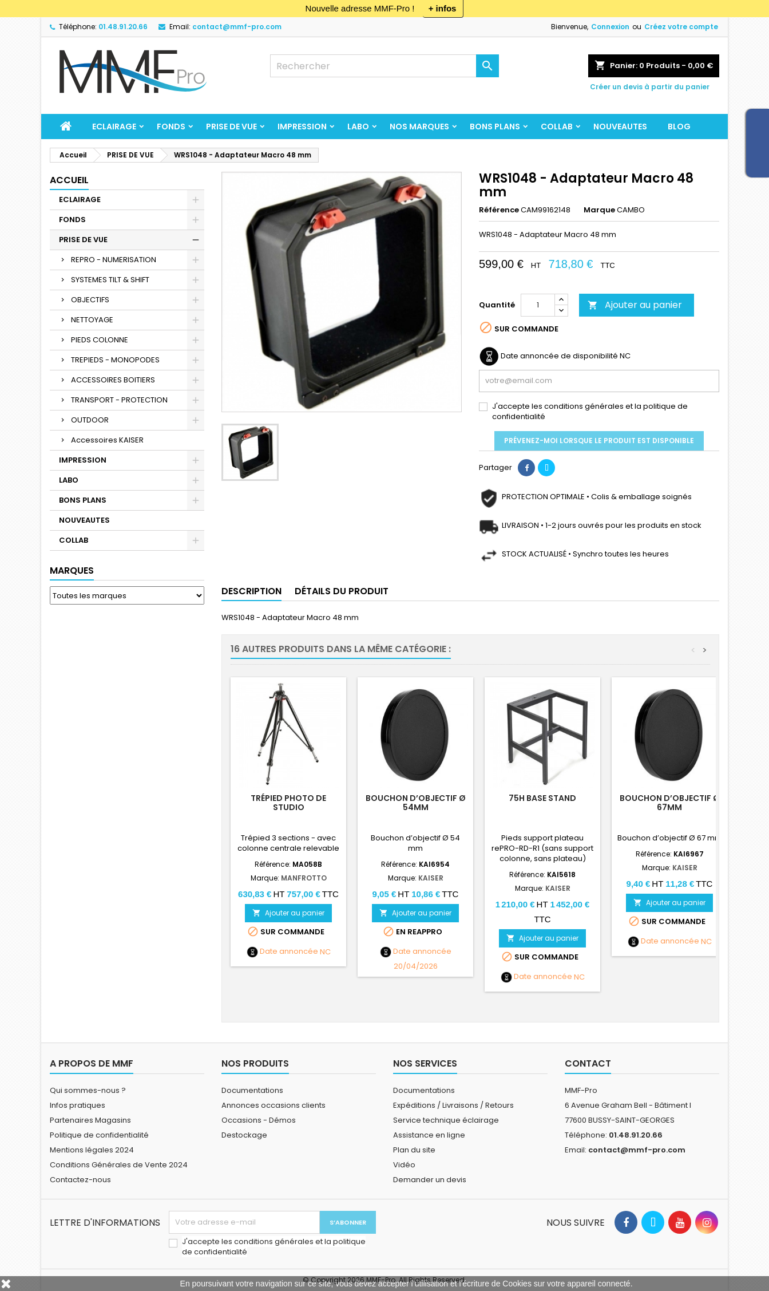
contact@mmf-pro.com (237, 26)
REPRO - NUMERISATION (113, 259)
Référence (499, 210)
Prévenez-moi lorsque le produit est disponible (599, 440)
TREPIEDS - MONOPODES (115, 359)
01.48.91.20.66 (123, 26)
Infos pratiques (77, 1105)
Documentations (252, 1090)
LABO (358, 126)
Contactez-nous (80, 1179)
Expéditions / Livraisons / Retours (453, 1105)
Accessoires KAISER (107, 440)
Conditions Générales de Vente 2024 (119, 1164)
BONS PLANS (495, 126)
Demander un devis (429, 1179)
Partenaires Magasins (90, 1120)
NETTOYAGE (92, 319)
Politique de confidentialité (99, 1135)
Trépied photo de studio (288, 802)
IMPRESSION (302, 126)
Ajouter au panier (635, 304)
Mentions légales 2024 (92, 1149)
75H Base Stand (542, 798)
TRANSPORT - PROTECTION (119, 399)
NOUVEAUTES (620, 126)
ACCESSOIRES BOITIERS (113, 379)
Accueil (69, 180)
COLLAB (557, 126)
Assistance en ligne (429, 1135)
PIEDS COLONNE (99, 339)
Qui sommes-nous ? (88, 1090)
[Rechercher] (384, 65)
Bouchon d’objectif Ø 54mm (416, 802)
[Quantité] (538, 305)
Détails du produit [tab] (342, 591)
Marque (599, 210)
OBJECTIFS (90, 299)
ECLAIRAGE (114, 126)
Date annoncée (289, 951)
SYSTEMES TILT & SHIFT (110, 279)
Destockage (244, 1135)
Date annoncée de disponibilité (559, 356)
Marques (72, 570)
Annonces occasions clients (273, 1105)
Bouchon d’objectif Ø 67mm (670, 802)
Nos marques (419, 126)
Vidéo (404, 1164)
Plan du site (414, 1149)
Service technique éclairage (446, 1120)
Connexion (610, 26)
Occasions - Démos (258, 1120)
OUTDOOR (90, 419)
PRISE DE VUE (231, 126)
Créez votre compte (681, 26)
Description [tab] (251, 591)
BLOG (679, 126)
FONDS (171, 126)
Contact (588, 1063)
